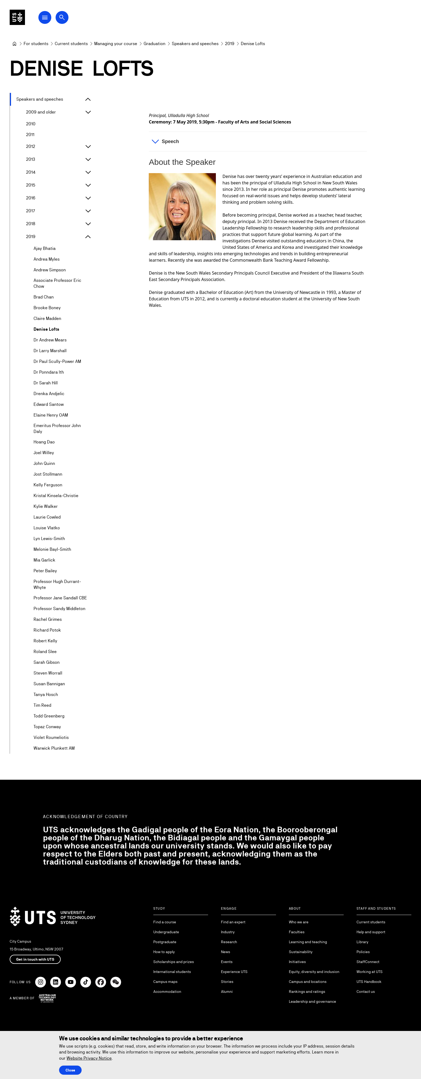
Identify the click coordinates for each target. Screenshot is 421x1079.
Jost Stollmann (48, 474)
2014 (31, 172)
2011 (30, 134)
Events (227, 962)
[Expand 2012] (88, 146)
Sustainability (301, 952)
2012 (30, 146)
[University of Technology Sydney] (14, 43)
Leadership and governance (312, 1001)
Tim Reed (42, 705)
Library (362, 942)
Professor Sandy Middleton (59, 608)
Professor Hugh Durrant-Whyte (57, 584)
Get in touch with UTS (35, 959)
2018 (30, 223)
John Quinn (44, 463)
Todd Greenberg (49, 716)
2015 (30, 185)
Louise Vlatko (47, 528)
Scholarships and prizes (173, 962)
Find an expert (233, 922)
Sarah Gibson (47, 662)
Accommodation (167, 991)
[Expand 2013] (88, 159)
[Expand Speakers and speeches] (88, 99)
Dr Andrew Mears (50, 339)
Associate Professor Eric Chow (57, 283)
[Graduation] (154, 44)
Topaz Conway (47, 727)
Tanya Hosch (46, 694)
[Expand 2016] (88, 198)
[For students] (36, 44)
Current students (371, 922)
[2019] (229, 44)
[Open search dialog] (72, 19)
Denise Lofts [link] (253, 43)
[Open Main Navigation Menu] (54, 19)
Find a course (164, 922)
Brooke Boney (47, 307)
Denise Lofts (46, 329)
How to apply (164, 952)
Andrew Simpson (50, 269)
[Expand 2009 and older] (88, 112)
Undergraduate (166, 932)
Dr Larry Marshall (50, 350)
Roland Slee (45, 651)
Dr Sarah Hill (46, 382)
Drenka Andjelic (49, 393)
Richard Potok (47, 630)
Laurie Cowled (47, 517)
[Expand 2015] (88, 185)
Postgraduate (164, 942)
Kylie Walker (46, 506)
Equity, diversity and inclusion (314, 971)
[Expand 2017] (88, 211)
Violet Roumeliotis (51, 737)
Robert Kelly (45, 641)
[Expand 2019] (88, 237)
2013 (30, 159)
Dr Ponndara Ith (49, 372)
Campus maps (165, 981)
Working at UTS (370, 971)
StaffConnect (368, 962)
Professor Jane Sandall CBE (60, 598)
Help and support (371, 932)
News (225, 952)
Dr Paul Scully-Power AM (57, 361)
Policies (363, 952)
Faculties (296, 932)
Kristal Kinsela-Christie (56, 495)
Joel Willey (44, 452)
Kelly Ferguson (48, 485)
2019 (30, 236)
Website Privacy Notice (89, 1058)
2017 (30, 210)
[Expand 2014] (88, 172)
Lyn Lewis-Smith (49, 538)
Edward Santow (49, 404)
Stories (227, 981)
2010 (30, 123)
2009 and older (41, 112)
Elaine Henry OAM (51, 415)
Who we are (299, 922)
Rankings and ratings (307, 991)
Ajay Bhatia (45, 248)
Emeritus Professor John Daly (57, 428)
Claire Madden (47, 318)
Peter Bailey (45, 571)
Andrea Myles (47, 259)
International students (172, 971)
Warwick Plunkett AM (54, 748)
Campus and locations (307, 981)
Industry (228, 932)
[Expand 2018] (88, 224)
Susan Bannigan (49, 684)
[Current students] (71, 44)
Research (229, 942)
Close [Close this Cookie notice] (70, 1070)
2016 (30, 198)
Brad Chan (44, 297)
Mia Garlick (44, 560)
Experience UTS (234, 971)
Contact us (366, 991)
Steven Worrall (48, 673)
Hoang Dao (44, 442)
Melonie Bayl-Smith (52, 549)
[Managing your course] (115, 44)
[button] (257, 141)
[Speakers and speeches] (195, 44)
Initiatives (297, 962)
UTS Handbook (369, 981)
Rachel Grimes (48, 619)
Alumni (227, 991)
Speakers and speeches (39, 99)
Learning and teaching (308, 942)
